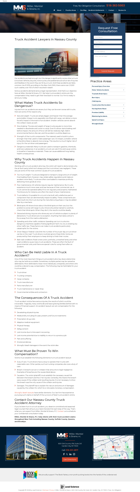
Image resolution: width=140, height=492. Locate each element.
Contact (60, 411)
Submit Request (108, 71)
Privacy (51, 490)
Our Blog (83, 10)
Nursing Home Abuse (99, 108)
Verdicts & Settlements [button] (96, 10)
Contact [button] (111, 10)
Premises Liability (98, 112)
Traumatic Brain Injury (99, 94)
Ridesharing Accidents (99, 116)
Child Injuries (96, 101)
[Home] (54, 10)
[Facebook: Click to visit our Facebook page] (64, 454)
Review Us (122, 10)
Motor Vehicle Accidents (100, 90)
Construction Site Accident (101, 105)
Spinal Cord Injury (98, 120)
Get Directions (70, 459)
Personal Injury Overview (101, 86)
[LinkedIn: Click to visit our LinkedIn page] (71, 454)
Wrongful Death (97, 123)
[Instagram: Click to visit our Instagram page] (74, 454)
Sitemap (45, 490)
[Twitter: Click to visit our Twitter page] (67, 454)
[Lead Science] (69, 487)
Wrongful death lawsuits (24, 393)
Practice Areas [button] (71, 10)
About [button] (59, 10)
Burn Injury (96, 97)
